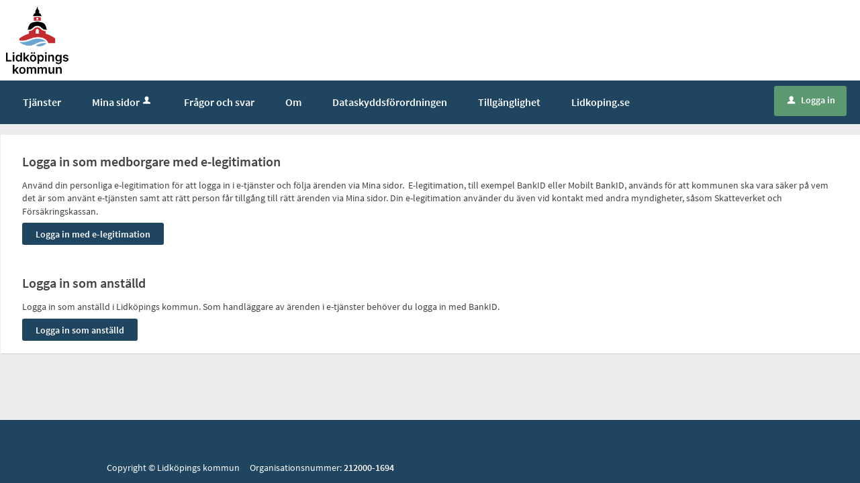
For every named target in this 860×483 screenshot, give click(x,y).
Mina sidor (122, 102)
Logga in (811, 100)
